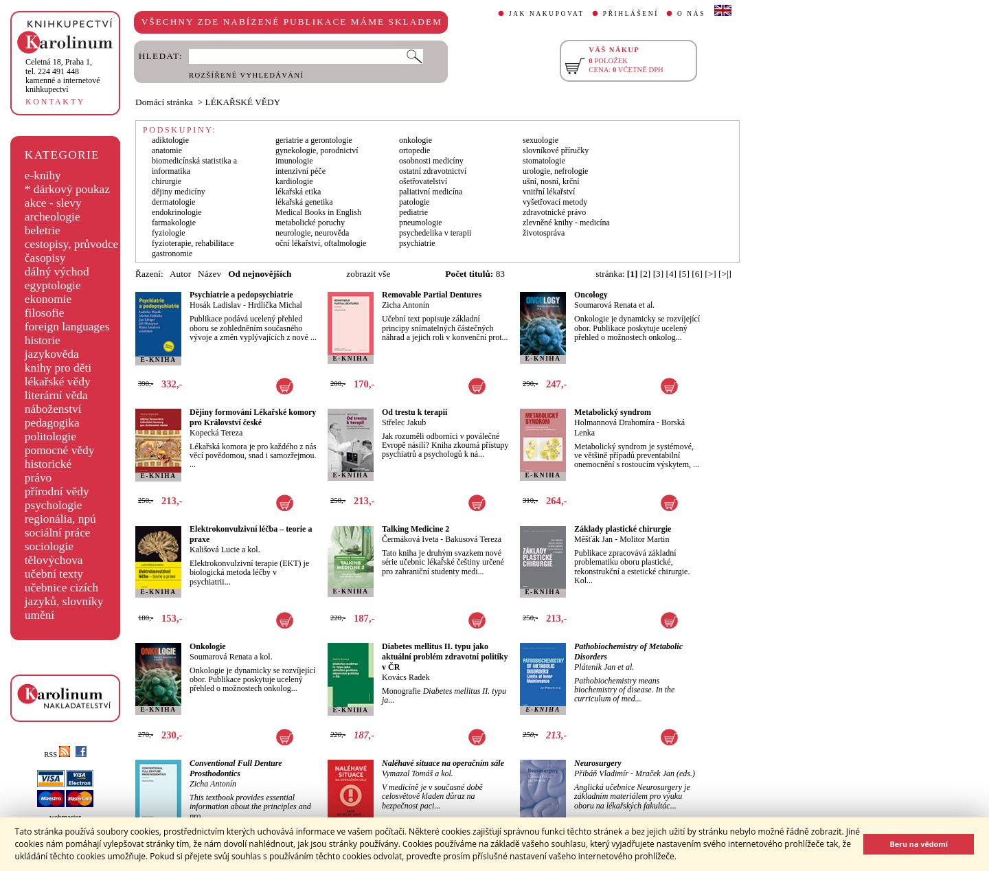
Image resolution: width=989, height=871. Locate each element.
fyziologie (168, 233)
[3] (658, 274)
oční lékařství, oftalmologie (320, 243)
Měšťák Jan (593, 539)
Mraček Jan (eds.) (665, 773)
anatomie (167, 150)
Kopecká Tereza (216, 433)
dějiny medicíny (178, 191)
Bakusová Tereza (473, 539)
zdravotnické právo (554, 212)
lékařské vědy (58, 381)
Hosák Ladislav (215, 305)
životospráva (544, 233)
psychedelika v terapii (435, 233)
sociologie (49, 546)
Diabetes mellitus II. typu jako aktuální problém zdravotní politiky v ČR (445, 657)
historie (42, 340)
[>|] (724, 274)
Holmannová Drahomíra (614, 422)
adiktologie (170, 140)
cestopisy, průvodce (72, 244)
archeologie (52, 216)
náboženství (53, 409)
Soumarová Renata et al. (614, 305)
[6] (697, 274)
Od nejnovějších (259, 274)
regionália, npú (60, 518)
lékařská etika (298, 191)
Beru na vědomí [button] (918, 844)
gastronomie (172, 253)
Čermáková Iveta (410, 539)
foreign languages (67, 326)
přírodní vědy (57, 491)
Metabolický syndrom (612, 412)
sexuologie (540, 140)
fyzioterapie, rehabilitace (193, 243)
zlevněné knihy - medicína (566, 222)
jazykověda (52, 354)
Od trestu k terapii (414, 412)
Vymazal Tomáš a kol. (417, 773)
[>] (710, 274)
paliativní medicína (430, 191)
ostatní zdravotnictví (432, 171)
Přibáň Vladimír (601, 773)
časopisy (45, 257)
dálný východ (57, 271)
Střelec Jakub (404, 422)
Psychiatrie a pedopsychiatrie (241, 294)
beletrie (42, 230)
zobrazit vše (368, 274)
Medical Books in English (318, 212)
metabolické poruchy (310, 222)
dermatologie (173, 202)
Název (209, 274)
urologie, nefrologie (555, 171)
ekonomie (48, 299)
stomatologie (544, 161)
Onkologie (208, 646)
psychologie (53, 505)
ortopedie (414, 150)
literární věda (56, 395)
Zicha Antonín (405, 305)
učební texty (54, 573)
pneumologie (420, 222)
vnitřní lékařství (549, 191)
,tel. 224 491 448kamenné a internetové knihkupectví (62, 75)
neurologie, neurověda (312, 233)
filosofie (45, 312)
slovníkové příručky (556, 150)
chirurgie (166, 181)
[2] (645, 274)
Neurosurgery (598, 763)
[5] (684, 274)
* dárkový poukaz (67, 189)
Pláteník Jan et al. (604, 667)
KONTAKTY (55, 101)
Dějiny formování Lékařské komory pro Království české (253, 417)
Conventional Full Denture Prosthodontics (236, 768)
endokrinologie (177, 212)
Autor (180, 274)
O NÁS (691, 13)
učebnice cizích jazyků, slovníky (64, 594)
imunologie (294, 161)
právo (38, 477)
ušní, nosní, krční (551, 181)
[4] (671, 274)
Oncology (591, 294)
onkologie (415, 140)
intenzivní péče (300, 171)
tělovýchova (54, 560)
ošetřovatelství (423, 181)
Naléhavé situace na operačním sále (443, 763)
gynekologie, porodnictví (317, 150)
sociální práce (58, 532)
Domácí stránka (164, 102)
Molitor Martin (644, 539)
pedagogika (52, 422)
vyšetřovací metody (555, 202)
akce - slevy (53, 203)
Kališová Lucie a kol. (225, 549)
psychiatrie (417, 243)
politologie (50, 436)
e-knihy (43, 175)
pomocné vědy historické (60, 457)
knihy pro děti (58, 367)
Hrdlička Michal (275, 305)
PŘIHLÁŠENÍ (631, 13)
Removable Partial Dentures (431, 294)
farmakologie (174, 222)
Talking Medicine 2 (415, 529)
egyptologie (53, 285)
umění (39, 615)
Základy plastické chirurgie (622, 529)
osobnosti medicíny (431, 161)
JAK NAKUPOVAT (546, 13)
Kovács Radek (406, 677)
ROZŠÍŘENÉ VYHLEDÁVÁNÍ (246, 75)
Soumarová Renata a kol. (231, 656)
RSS (57, 754)
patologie (414, 202)
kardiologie (294, 181)
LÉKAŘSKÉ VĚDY (243, 102)
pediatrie (413, 212)
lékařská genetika (304, 202)
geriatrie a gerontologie (313, 140)
